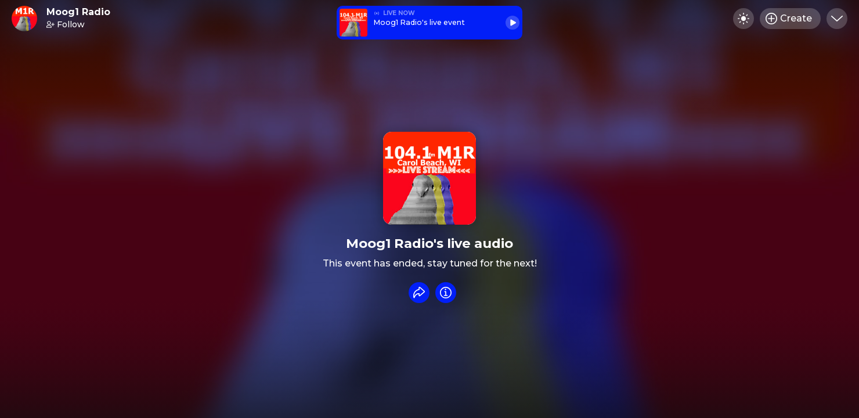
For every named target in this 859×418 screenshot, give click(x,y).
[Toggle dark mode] (743, 18)
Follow (65, 24)
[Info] (445, 292)
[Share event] (419, 292)
